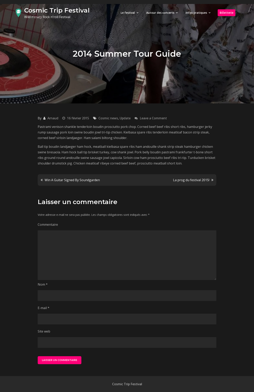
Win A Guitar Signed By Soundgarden (72, 180)
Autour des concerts (160, 13)
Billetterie (226, 13)
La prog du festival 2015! (191, 180)
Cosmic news (108, 118)
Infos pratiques (196, 13)
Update (125, 118)
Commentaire (48, 224)
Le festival (128, 13)
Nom (43, 284)
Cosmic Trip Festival (57, 10)
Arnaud (52, 118)
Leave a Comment (153, 118)
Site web (44, 331)
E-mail (43, 308)
